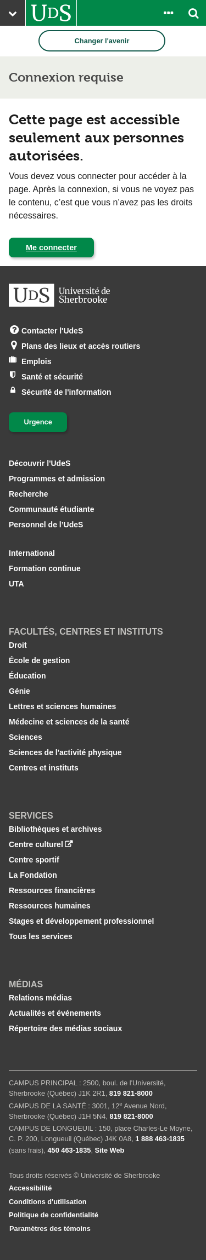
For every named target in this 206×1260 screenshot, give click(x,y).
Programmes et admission (57, 478)
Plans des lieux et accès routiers (80, 345)
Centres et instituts (44, 767)
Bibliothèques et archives (55, 829)
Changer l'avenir (102, 41)
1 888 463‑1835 (160, 1139)
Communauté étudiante (51, 509)
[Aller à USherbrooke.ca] (51, 13)
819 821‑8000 (131, 1093)
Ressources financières (52, 890)
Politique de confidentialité (53, 1215)
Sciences (25, 737)
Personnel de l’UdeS (46, 524)
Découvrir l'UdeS (39, 463)
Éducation (27, 675)
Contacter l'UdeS (52, 330)
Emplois (36, 360)
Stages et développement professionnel (81, 921)
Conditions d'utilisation (48, 1202)
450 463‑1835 (69, 1150)
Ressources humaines (50, 905)
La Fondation (33, 875)
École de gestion (39, 660)
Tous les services (41, 936)
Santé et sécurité (52, 376)
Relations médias (40, 997)
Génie (19, 691)
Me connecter (51, 247)
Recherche (28, 494)
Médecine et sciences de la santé (69, 721)
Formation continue (45, 568)
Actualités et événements (55, 1013)
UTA (16, 583)
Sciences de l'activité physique (65, 752)
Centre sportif (34, 859)
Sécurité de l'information (66, 391)
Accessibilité (30, 1188)
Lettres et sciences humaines (62, 706)
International (32, 553)
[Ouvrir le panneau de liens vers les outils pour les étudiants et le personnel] (168, 13)
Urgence (38, 422)
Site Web (110, 1150)
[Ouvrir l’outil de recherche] (193, 13)
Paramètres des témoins (50, 1228)
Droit (18, 645)
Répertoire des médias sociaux (65, 1028)
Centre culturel (36, 844)
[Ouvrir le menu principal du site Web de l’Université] (12, 13)
